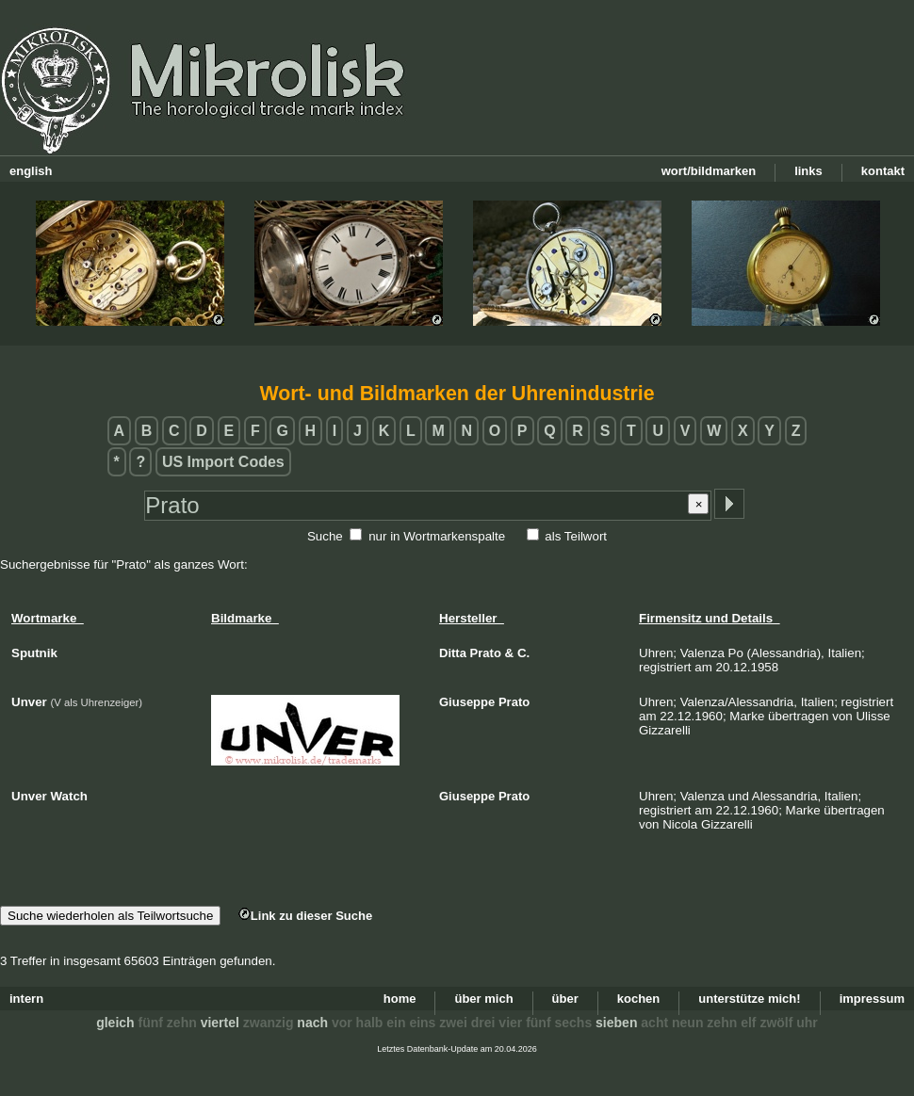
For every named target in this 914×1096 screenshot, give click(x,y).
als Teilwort (576, 536)
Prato (485, 653)
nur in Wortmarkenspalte (436, 536)
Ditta (452, 653)
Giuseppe (467, 702)
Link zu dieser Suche (305, 916)
